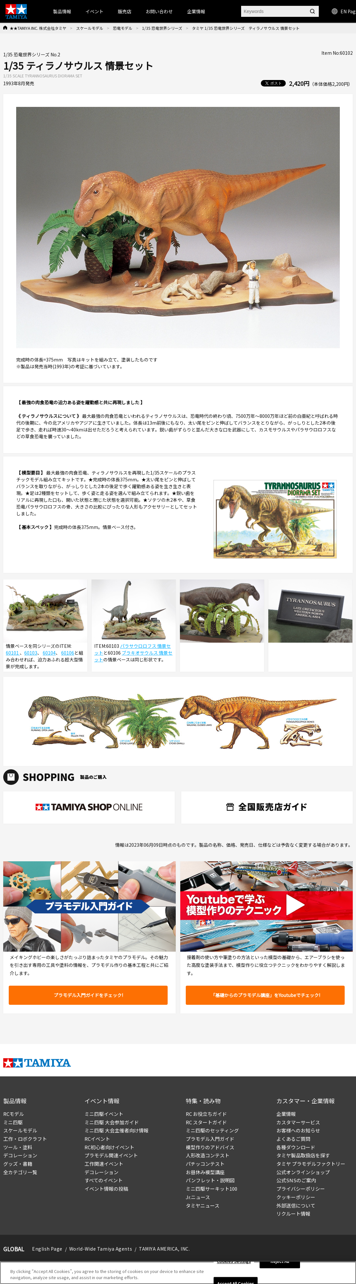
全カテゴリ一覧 (20, 1172)
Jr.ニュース (198, 1197)
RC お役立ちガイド (206, 1113)
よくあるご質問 (293, 1138)
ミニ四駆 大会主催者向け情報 (116, 1130)
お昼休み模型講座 (205, 1172)
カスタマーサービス (298, 1122)
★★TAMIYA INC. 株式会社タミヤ (38, 28)
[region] (178, 1273)
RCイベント (97, 1138)
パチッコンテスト (205, 1163)
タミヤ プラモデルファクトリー (310, 1163)
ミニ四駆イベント (103, 1113)
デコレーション (20, 1155)
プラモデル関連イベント (111, 1155)
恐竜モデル (122, 28)
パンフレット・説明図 (210, 1180)
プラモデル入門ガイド (210, 1138)
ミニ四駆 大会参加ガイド (111, 1122)
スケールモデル (89, 28)
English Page (47, 1248)
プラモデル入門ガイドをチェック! (88, 995)
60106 (67, 652)
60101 (13, 652)
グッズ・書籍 (17, 1163)
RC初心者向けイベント (109, 1147)
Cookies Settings (234, 1261)
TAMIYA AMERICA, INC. (164, 1248)
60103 (30, 652)
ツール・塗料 (17, 1147)
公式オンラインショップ (303, 1172)
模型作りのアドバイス (210, 1147)
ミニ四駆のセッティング (212, 1130)
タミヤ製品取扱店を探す (303, 1155)
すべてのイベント (103, 1180)
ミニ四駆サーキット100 (211, 1188)
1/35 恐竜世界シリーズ (162, 28)
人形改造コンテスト (207, 1155)
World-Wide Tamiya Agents (100, 1248)
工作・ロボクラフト (25, 1138)
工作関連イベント (103, 1163)
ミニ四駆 (13, 1122)
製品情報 (62, 11)
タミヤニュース (202, 1205)
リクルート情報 (293, 1213)
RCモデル (13, 1113)
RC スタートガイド (206, 1122)
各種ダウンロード (295, 1147)
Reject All (280, 1261)
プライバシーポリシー (300, 1188)
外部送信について (295, 1205)
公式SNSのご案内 (296, 1180)
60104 (49, 652)
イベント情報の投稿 (106, 1188)
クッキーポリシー (295, 1197)
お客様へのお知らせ (298, 1130)
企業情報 (286, 1113)
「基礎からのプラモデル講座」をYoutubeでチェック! (265, 995)
